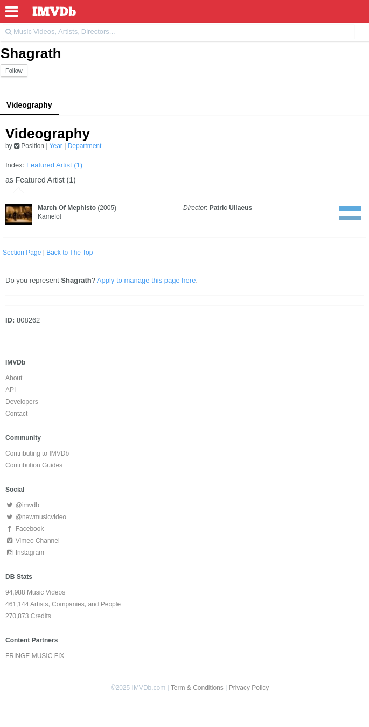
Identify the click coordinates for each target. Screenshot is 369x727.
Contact (16, 413)
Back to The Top (69, 252)
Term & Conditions (197, 687)
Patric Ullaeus (231, 208)
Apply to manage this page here (146, 280)
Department (85, 146)
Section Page (22, 252)
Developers (21, 402)
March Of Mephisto (67, 208)
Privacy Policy (249, 687)
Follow (14, 70)
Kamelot (49, 216)
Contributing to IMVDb (37, 453)
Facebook (24, 529)
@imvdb (22, 505)
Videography (29, 105)
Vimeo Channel (32, 540)
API (10, 390)
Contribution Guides (33, 465)
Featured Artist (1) (54, 165)
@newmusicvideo (35, 517)
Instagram (24, 552)
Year (56, 146)
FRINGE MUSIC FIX (34, 656)
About (13, 378)
